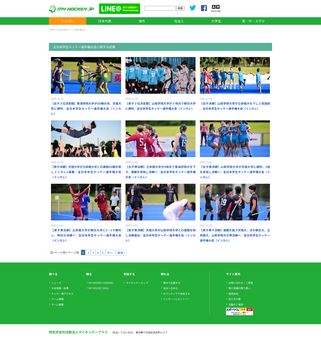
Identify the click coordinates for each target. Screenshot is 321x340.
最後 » (121, 253)
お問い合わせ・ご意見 (240, 282)
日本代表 (104, 20)
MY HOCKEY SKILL (99, 288)
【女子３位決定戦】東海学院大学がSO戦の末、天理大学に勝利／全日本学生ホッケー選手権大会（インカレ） (86, 108)
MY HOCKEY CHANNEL (101, 282)
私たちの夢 (234, 299)
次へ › (110, 253)
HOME (52, 29)
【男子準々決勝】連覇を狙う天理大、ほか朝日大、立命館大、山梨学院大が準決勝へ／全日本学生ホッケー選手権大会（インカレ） (235, 235)
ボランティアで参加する (176, 293)
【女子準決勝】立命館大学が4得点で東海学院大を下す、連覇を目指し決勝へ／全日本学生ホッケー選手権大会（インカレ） (160, 172)
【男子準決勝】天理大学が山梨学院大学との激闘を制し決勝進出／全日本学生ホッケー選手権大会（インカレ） (160, 235)
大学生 (216, 20)
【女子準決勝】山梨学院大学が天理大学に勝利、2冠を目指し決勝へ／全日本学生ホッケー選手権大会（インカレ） (235, 172)
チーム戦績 (57, 304)
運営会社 (233, 293)
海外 (142, 20)
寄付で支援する (171, 282)
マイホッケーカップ (137, 282)
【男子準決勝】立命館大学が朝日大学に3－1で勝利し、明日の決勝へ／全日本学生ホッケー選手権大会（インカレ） (86, 235)
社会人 (179, 20)
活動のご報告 (235, 304)
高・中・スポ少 (253, 20)
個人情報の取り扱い (239, 288)
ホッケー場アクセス (62, 293)
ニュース (56, 282)
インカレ (67, 20)
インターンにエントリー (176, 299)
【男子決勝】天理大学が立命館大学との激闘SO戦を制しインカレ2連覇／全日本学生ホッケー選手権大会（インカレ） (86, 172)
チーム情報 (57, 299)
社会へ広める (170, 288)
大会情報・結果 (60, 288)
